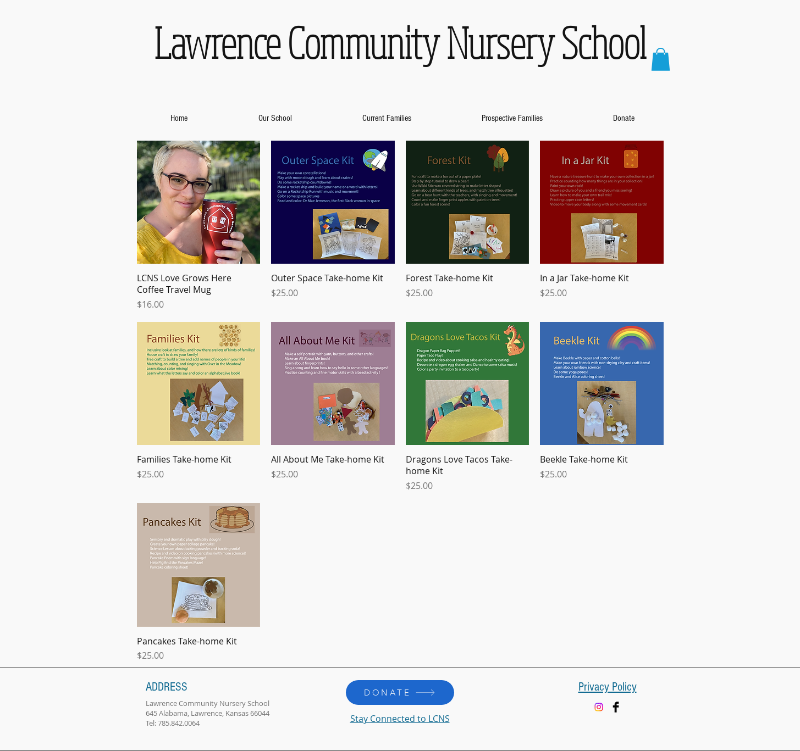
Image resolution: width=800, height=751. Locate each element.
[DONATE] (400, 692)
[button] (660, 59)
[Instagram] (598, 707)
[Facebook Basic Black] (615, 707)
